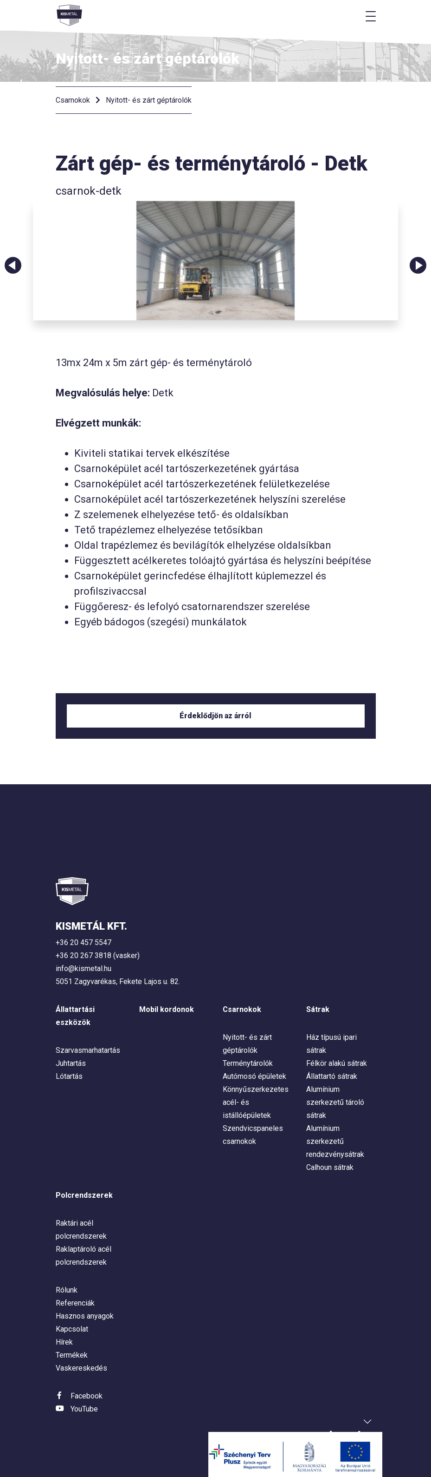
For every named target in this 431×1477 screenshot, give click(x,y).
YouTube (84, 1409)
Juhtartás (71, 1063)
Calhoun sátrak (330, 1167)
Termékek (72, 1355)
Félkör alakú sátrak (336, 1063)
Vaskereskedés (81, 1368)
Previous (13, 265)
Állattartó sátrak (331, 1076)
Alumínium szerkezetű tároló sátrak (335, 1102)
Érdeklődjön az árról (215, 715)
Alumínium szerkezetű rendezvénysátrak (335, 1141)
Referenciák (75, 1303)
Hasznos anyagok (85, 1316)
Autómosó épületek (254, 1076)
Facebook (87, 1396)
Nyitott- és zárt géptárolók (149, 100)
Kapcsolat (72, 1329)
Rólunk (66, 1290)
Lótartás (69, 1076)
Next (418, 265)
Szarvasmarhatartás (88, 1050)
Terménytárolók (248, 1063)
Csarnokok (73, 100)
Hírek (64, 1342)
